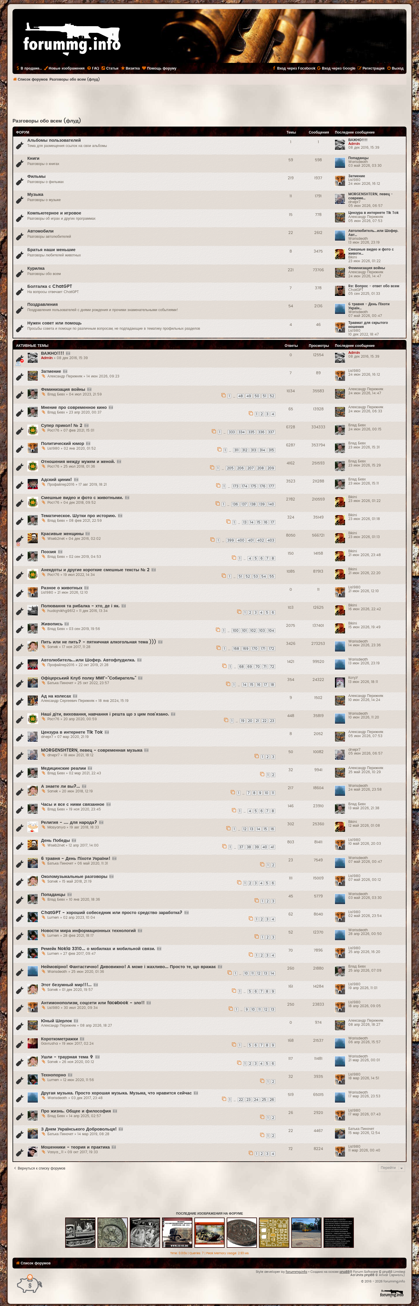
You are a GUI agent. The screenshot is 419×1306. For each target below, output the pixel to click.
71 (265, 666)
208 (260, 468)
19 (242, 721)
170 (255, 648)
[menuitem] (93, 68)
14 (251, 522)
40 (264, 847)
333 (232, 432)
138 (253, 504)
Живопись (52, 624)
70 (257, 666)
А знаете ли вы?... (60, 786)
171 (263, 648)
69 (249, 666)
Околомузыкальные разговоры (74, 876)
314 (262, 450)
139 (262, 504)
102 (253, 630)
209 (270, 468)
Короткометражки (59, 1039)
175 (253, 486)
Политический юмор (62, 443)
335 (251, 432)
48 (240, 396)
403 (270, 540)
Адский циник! (56, 480)
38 (249, 847)
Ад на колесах (56, 696)
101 (244, 630)
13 (244, 522)
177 (271, 486)
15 (258, 522)
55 (271, 576)
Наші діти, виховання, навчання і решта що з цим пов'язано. (105, 714)
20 (250, 721)
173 (235, 486)
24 (256, 1099)
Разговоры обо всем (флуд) (47, 121)
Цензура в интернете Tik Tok (373, 212)
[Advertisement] (209, 101)
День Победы (55, 840)
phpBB (345, 1271)
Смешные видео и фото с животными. (82, 498)
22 (264, 721)
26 (272, 1099)
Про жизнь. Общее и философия (76, 1111)
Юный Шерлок (56, 1021)
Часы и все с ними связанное (72, 804)
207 (250, 468)
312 (244, 450)
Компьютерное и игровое (54, 213)
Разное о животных (61, 588)
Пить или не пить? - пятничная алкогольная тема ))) (98, 642)
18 (272, 684)
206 (240, 468)
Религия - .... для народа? (69, 822)
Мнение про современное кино (74, 407)
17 (272, 522)
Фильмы (36, 176)
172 (271, 648)
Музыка (35, 194)
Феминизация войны (366, 268)
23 (272, 721)
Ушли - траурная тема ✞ (67, 1057)
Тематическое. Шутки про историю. (78, 516)
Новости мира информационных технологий (88, 931)
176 (262, 486)
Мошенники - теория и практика (75, 1147)
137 (244, 504)
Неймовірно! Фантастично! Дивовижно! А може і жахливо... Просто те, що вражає (128, 967)
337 (271, 432)
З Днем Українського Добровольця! (79, 1129)
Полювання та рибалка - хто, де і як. (80, 606)
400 (240, 540)
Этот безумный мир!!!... (66, 985)
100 (236, 630)
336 (261, 432)
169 (245, 648)
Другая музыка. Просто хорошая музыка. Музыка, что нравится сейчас (116, 1093)
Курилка (36, 268)
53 (255, 576)
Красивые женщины (62, 534)
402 (260, 540)
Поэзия (48, 552)
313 (253, 450)
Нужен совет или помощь (54, 323)
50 (257, 396)
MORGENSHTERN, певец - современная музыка (91, 750)
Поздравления (42, 304)
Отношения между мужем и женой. (78, 461)
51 (264, 396)
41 (272, 847)
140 (271, 504)
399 (230, 540)
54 (263, 576)
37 (241, 847)
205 (230, 468)
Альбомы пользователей (54, 140)
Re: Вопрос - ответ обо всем (373, 286)
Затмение (356, 176)
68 (241, 666)
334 (241, 432)
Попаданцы (358, 158)
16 (265, 522)
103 (262, 630)
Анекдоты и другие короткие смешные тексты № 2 (95, 570)
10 (266, 793)
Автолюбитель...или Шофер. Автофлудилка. (88, 660)
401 (251, 540)
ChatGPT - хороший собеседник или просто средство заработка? (111, 913)
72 (272, 666)
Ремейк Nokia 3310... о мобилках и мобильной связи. (98, 949)
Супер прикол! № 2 (61, 425)
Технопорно (53, 1075)
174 (244, 486)
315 (271, 450)
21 (257, 721)
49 (248, 396)
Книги (33, 158)
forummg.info (296, 1271)
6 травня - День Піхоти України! (75, 858)
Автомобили (40, 231)
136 (235, 504)
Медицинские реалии (63, 768)
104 (271, 630)
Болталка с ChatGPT (49, 286)
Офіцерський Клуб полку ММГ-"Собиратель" (88, 678)
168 (236, 648)
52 (272, 396)
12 (244, 829)
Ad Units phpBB (362, 1275)
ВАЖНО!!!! (357, 140)
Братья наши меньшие (51, 250)
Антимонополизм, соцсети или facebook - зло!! (93, 1003)
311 (236, 450)
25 (264, 1099)
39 (257, 847)
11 (273, 793)
